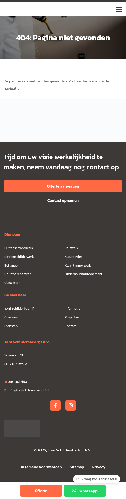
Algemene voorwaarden (41, 467)
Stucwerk (71, 248)
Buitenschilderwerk (18, 248)
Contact (70, 325)
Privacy (99, 467)
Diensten (11, 325)
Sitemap (77, 467)
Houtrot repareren (17, 274)
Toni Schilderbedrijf (19, 308)
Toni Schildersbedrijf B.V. (70, 450)
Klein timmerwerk (78, 265)
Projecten (72, 317)
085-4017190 (15, 381)
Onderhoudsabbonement (83, 274)
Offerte (41, 490)
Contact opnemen (63, 200)
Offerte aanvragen (63, 186)
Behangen (11, 265)
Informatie (72, 308)
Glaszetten (12, 282)
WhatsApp (85, 491)
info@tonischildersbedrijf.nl (26, 390)
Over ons (11, 317)
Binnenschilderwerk (19, 256)
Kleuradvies (73, 256)
